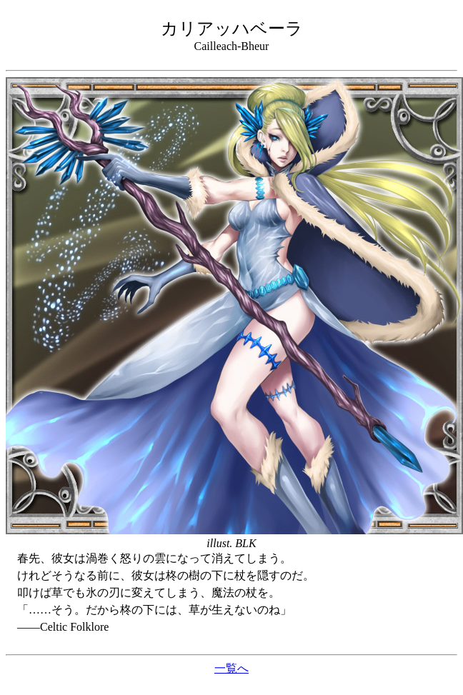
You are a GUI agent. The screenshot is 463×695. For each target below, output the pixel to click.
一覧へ (231, 668)
